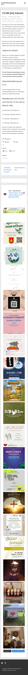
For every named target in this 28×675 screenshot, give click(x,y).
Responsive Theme (12, 670)
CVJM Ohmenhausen (18, 21)
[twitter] (2, 663)
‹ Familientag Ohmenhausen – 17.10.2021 (7, 170)
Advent (4, 21)
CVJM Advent (9, 21)
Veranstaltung (11, 20)
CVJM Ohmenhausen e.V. (8, 3)
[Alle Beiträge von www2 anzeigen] (4, 16)
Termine (4, 20)
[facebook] (5, 663)
